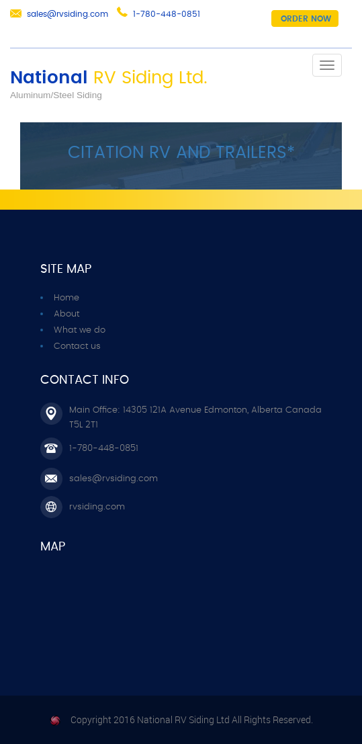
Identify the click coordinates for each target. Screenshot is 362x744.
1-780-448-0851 (166, 14)
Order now (306, 19)
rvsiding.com (97, 507)
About (66, 314)
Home (66, 298)
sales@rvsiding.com (67, 14)
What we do (79, 330)
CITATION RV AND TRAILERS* (181, 152)
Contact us (77, 346)
